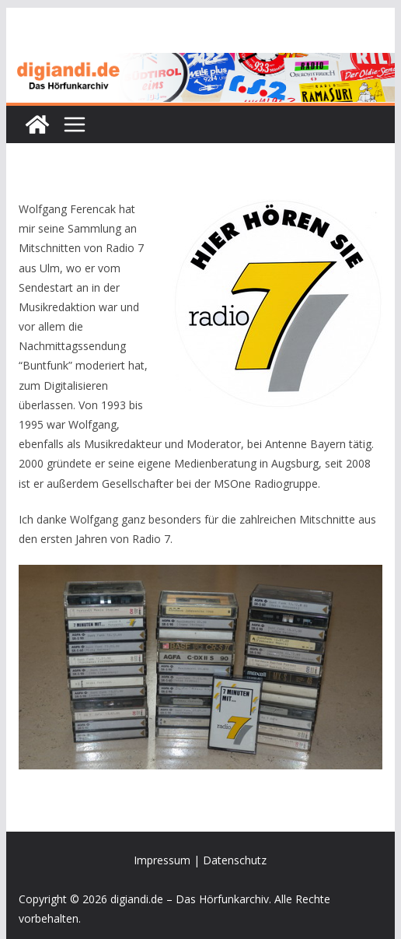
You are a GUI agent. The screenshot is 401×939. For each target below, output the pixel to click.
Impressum (162, 860)
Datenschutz (235, 860)
